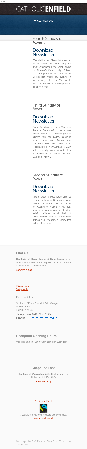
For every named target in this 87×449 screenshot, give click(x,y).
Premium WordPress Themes (52, 441)
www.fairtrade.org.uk (43, 418)
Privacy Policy (23, 286)
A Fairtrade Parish (43, 401)
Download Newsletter (44, 52)
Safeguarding (22, 289)
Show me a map (24, 270)
